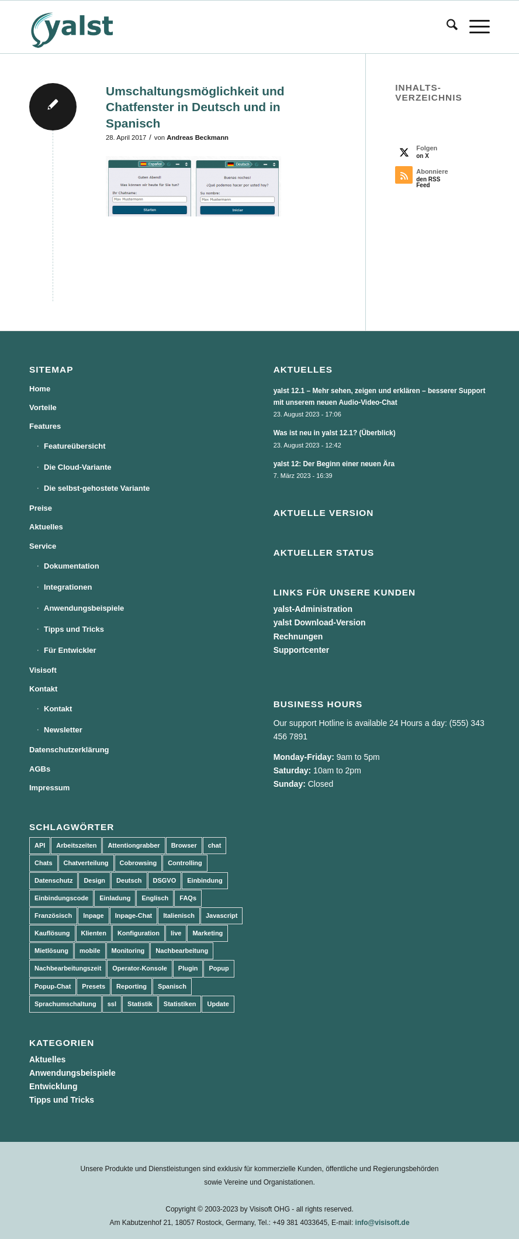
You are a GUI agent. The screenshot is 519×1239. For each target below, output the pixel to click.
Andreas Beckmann (198, 137)
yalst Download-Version (320, 622)
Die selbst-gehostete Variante (97, 488)
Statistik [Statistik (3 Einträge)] (140, 1003)
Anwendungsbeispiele (84, 608)
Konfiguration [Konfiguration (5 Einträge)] (138, 933)
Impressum (49, 787)
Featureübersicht (74, 446)
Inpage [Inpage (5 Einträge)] (93, 915)
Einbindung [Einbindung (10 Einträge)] (204, 880)
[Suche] (446, 27)
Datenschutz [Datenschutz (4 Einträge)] (53, 880)
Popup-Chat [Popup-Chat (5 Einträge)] (52, 986)
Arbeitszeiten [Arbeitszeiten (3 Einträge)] (76, 845)
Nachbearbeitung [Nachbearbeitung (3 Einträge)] (181, 950)
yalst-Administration (313, 609)
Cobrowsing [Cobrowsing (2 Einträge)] (138, 862)
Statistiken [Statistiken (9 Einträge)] (180, 1003)
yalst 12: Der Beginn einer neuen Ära (334, 464)
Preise (40, 508)
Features (45, 426)
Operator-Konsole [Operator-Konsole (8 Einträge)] (139, 968)
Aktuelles (46, 526)
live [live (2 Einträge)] (176, 933)
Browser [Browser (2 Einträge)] (184, 845)
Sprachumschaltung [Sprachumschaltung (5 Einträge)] (65, 1003)
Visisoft (43, 670)
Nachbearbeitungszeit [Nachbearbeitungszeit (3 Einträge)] (67, 968)
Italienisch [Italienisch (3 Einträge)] (179, 915)
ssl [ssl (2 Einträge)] (112, 1003)
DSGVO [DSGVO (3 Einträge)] (165, 880)
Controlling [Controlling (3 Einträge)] (185, 862)
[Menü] (474, 27)
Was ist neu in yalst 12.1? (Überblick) (335, 433)
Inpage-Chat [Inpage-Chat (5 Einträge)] (134, 915)
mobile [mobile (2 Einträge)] (89, 950)
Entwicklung (53, 1086)
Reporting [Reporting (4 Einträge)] (131, 986)
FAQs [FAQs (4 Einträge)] (187, 897)
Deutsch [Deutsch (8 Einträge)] (128, 880)
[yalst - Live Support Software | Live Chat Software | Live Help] (86, 27)
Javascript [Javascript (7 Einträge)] (221, 915)
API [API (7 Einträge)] (39, 845)
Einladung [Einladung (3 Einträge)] (114, 897)
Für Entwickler (70, 650)
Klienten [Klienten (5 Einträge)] (93, 933)
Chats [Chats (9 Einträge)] (43, 862)
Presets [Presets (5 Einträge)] (93, 986)
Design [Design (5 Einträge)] (94, 880)
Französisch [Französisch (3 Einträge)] (53, 915)
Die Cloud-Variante (78, 467)
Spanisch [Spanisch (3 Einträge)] (172, 986)
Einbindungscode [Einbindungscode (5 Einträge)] (61, 897)
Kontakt (43, 688)
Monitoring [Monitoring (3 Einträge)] (128, 950)
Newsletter (63, 729)
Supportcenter (302, 650)
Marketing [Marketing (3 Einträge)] (207, 933)
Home (39, 388)
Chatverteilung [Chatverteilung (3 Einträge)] (86, 862)
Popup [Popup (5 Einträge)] (219, 968)
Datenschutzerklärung (69, 749)
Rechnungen (298, 636)
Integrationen (68, 587)
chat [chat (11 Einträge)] (215, 845)
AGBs (39, 769)
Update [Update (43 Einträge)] (218, 1003)
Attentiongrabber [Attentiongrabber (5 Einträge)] (134, 845)
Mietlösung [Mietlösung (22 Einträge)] (51, 950)
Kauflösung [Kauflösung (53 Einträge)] (52, 933)
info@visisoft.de (382, 1223)
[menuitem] (446, 27)
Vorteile (43, 407)
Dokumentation (71, 566)
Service (42, 546)
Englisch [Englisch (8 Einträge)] (154, 897)
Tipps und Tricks (74, 629)
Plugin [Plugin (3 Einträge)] (188, 968)
